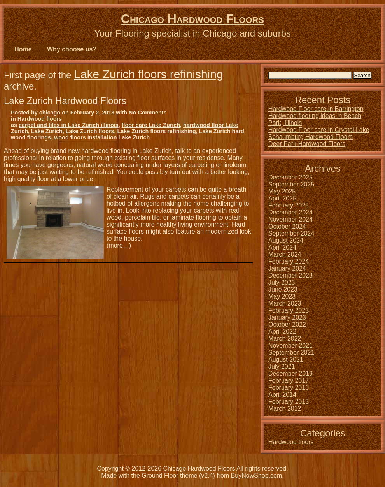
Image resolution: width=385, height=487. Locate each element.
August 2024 (285, 240)
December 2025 (290, 177)
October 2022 (287, 324)
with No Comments (141, 112)
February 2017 (288, 380)
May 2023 (282, 296)
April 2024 (282, 247)
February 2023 (288, 310)
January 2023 (287, 317)
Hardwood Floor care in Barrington (316, 108)
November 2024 (290, 219)
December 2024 (290, 212)
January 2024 (287, 268)
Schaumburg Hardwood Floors (310, 137)
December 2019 (290, 373)
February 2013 (288, 401)
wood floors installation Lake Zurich (102, 137)
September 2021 (291, 352)
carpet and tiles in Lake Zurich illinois (69, 125)
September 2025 (291, 184)
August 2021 (285, 359)
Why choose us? (71, 49)
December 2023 (290, 275)
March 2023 (284, 303)
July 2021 (281, 366)
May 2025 (282, 191)
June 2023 (283, 289)
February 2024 (288, 261)
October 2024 (287, 226)
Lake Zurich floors (90, 131)
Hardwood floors (40, 119)
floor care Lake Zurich (151, 125)
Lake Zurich (47, 131)
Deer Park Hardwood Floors (306, 144)
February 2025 (288, 205)
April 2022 (282, 331)
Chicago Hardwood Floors (192, 19)
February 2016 (288, 387)
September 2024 (291, 233)
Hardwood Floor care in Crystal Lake (318, 130)
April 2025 (282, 198)
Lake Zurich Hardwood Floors (65, 100)
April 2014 (282, 394)
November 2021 (290, 345)
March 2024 (284, 254)
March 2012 (284, 408)
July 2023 (281, 282)
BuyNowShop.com (256, 475)
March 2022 (284, 338)
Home (23, 49)
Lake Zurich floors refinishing (148, 74)
